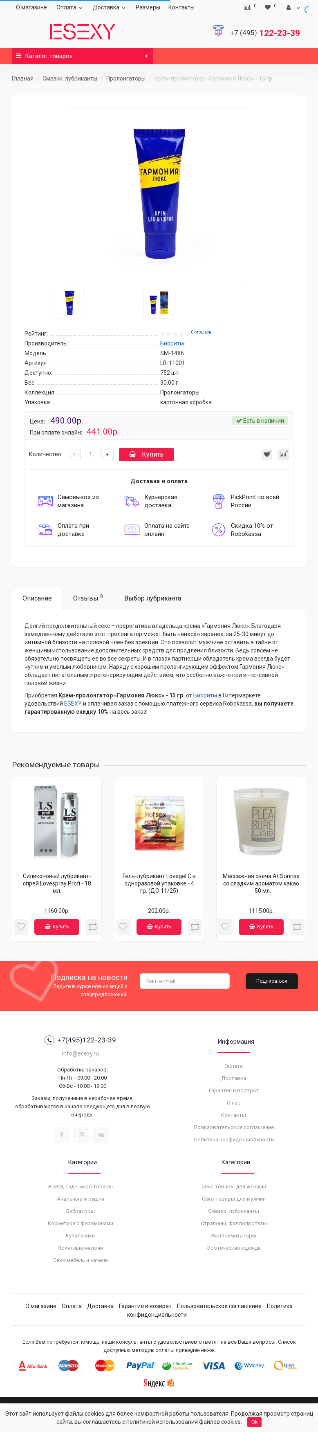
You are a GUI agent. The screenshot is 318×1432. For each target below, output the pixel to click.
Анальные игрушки (80, 1199)
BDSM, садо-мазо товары (80, 1186)
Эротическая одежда (234, 1248)
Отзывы (88, 598)
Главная (23, 78)
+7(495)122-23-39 (80, 1040)
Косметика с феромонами (80, 1223)
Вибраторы (80, 1211)
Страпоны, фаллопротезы (234, 1223)
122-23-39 (265, 33)
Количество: (46, 454)
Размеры (148, 7)
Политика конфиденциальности (234, 1139)
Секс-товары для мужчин (234, 1199)
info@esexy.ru (80, 1053)
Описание (37, 598)
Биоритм (205, 695)
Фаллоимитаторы (233, 1236)
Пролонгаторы (126, 78)
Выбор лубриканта (152, 598)
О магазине (31, 7)
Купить (146, 454)
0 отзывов (201, 332)
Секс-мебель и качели (80, 1260)
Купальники (80, 1236)
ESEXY (73, 703)
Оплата (70, 7)
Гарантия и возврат (234, 1090)
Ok (254, 1422)
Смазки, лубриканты (70, 78)
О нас (233, 1103)
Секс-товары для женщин (234, 1186)
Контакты (181, 7)
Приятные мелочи (80, 1248)
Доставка (110, 7)
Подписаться (271, 981)
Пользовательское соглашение (234, 1127)
